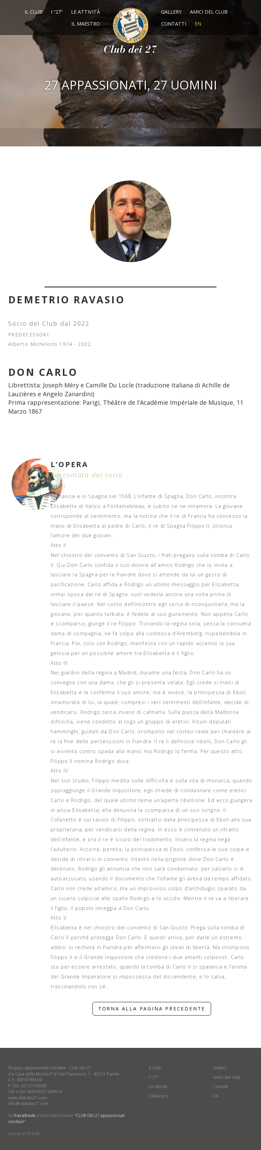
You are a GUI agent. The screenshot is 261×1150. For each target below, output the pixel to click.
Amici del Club (209, 12)
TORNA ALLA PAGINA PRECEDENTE (151, 1008)
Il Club (33, 12)
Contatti (173, 23)
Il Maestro (85, 23)
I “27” (57, 12)
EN (198, 23)
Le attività (85, 12)
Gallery (171, 12)
